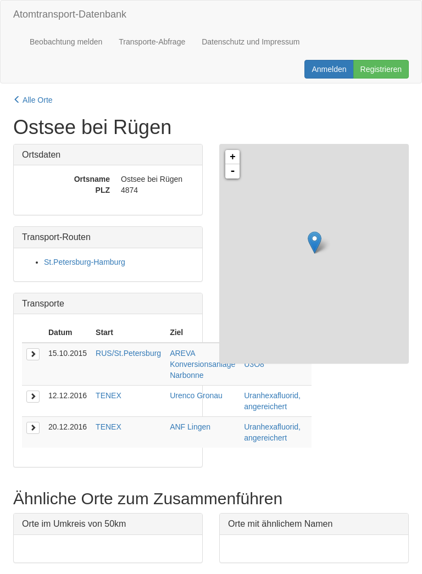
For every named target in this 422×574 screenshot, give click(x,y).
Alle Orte (33, 100)
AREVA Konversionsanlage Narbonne (202, 364)
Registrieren (381, 69)
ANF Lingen (190, 426)
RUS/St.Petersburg (128, 353)
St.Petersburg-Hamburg (84, 262)
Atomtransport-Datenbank (69, 14)
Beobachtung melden (66, 41)
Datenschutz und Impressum (250, 41)
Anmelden (329, 69)
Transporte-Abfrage (152, 41)
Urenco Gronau (196, 395)
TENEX (108, 395)
